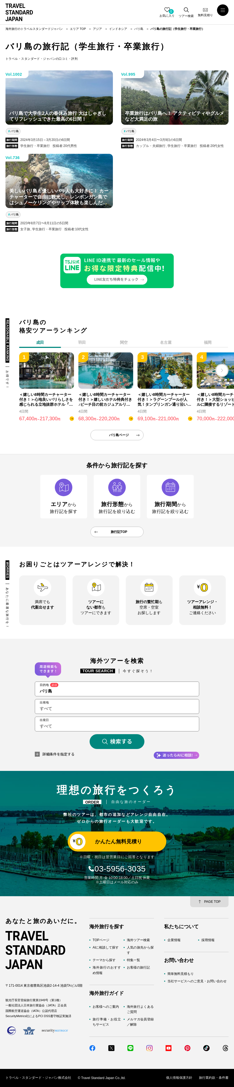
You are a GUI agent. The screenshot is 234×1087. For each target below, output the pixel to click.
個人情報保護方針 (179, 1078)
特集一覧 (133, 960)
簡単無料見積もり (180, 974)
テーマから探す (104, 960)
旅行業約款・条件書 (214, 1078)
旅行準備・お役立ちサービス (107, 1021)
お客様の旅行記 (138, 968)
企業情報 (174, 940)
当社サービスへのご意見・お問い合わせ (197, 981)
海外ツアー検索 (138, 940)
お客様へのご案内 (106, 1007)
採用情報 (208, 940)
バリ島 (14, 131)
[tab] (82, 343)
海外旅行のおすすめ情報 (107, 970)
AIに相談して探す (106, 947)
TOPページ (101, 940)
